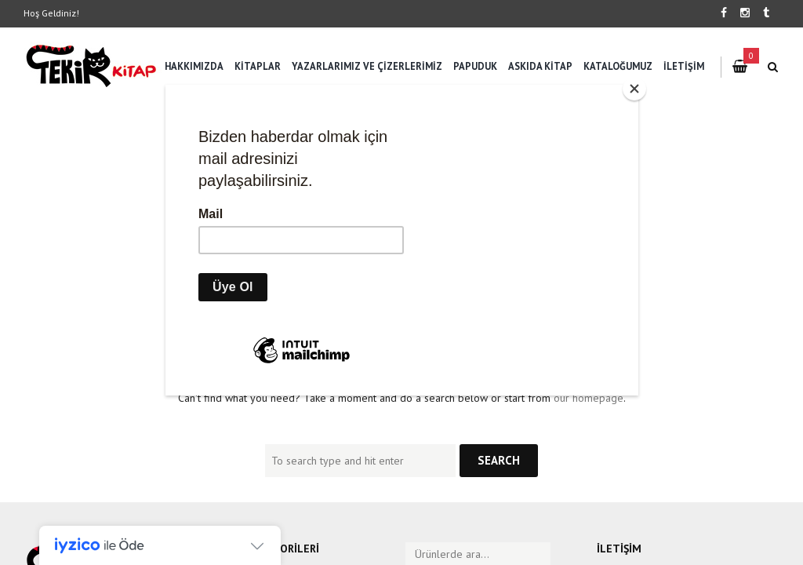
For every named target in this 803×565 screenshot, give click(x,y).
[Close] (634, 88)
